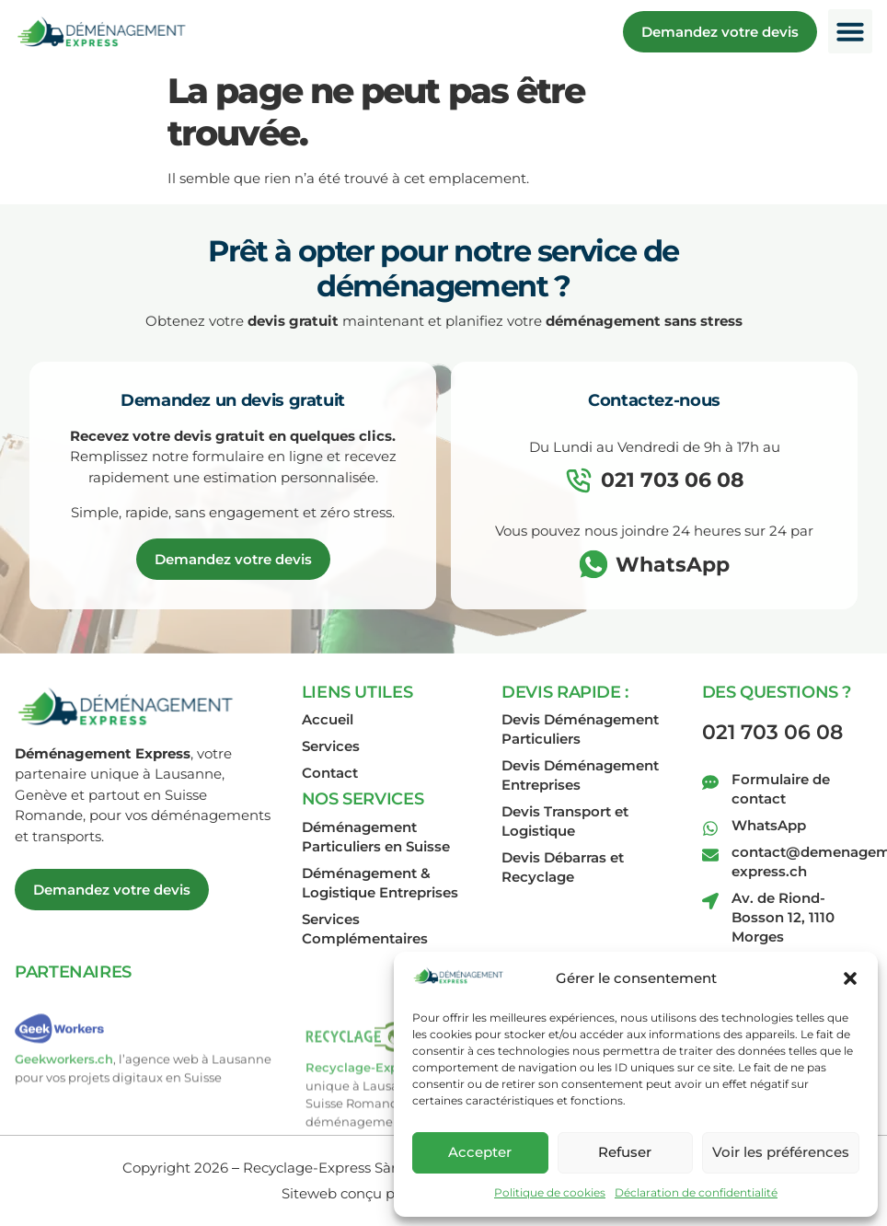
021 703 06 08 (772, 732)
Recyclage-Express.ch (373, 1112)
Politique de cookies (549, 1192)
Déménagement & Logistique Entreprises (380, 882)
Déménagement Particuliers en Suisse (376, 836)
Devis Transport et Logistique (564, 821)
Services (331, 746)
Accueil (327, 719)
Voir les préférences (780, 1152)
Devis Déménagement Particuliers (580, 729)
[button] (850, 978)
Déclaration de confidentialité (696, 1192)
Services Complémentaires (365, 928)
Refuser (624, 1152)
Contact (330, 772)
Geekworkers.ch (64, 1088)
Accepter (480, 1152)
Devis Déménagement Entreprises (580, 775)
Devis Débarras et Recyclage (562, 867)
